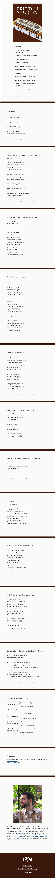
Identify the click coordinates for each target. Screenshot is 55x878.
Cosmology (18, 46)
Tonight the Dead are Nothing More (25, 66)
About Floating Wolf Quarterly (27, 869)
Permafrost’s (23, 833)
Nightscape (18, 73)
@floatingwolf (27, 872)
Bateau (36, 834)
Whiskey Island (16, 762)
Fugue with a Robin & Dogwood (24, 89)
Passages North (10, 836)
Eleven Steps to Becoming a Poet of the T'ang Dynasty (26, 51)
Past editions (27, 866)
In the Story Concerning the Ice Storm (25, 76)
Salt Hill (17, 836)
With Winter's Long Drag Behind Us (25, 80)
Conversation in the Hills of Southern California (25, 84)
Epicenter (41, 834)
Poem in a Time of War (21, 62)
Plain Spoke (41, 836)
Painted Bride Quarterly (12, 761)
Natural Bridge (19, 838)
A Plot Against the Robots (22, 59)
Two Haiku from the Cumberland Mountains (27, 69)
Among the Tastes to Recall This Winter (26, 55)
